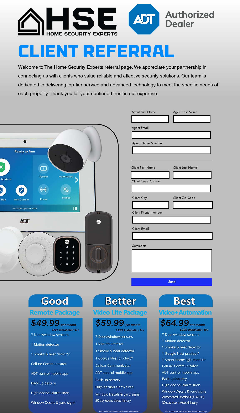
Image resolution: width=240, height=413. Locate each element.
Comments (139, 245)
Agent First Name (144, 111)
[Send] (171, 282)
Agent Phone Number (147, 143)
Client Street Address (146, 181)
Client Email (140, 228)
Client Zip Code (184, 197)
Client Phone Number (147, 212)
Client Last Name (185, 167)
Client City (139, 197)
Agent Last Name (185, 111)
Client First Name (143, 167)
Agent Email (140, 127)
